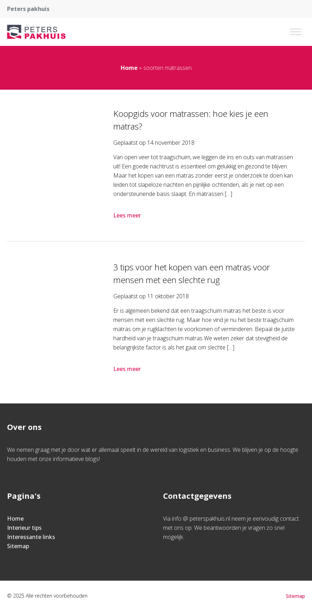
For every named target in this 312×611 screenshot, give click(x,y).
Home (129, 68)
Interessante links (31, 537)
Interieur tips (24, 528)
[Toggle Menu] (295, 31)
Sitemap (18, 546)
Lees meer (127, 215)
